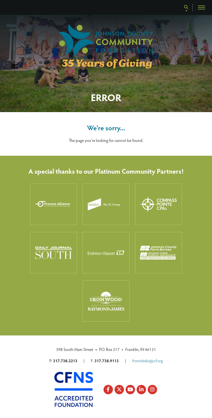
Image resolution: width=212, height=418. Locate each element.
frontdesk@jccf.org (147, 360)
